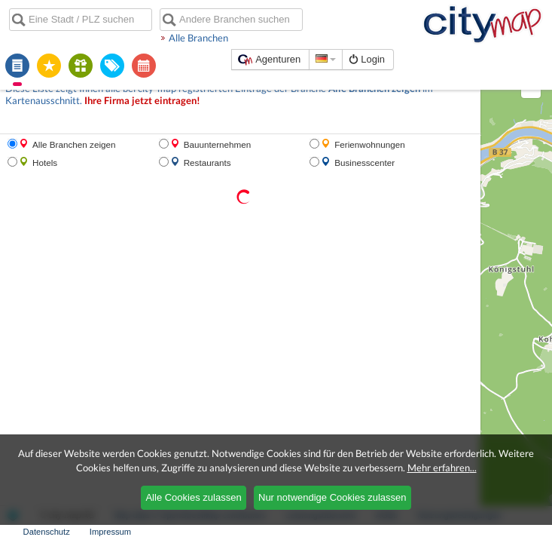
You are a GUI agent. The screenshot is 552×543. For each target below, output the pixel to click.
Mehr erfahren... (442, 468)
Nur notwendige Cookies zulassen (332, 497)
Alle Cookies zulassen (193, 497)
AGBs (302, 531)
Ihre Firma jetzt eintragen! (56, 87)
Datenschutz (459, 531)
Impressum (523, 531)
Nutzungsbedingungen (374, 531)
